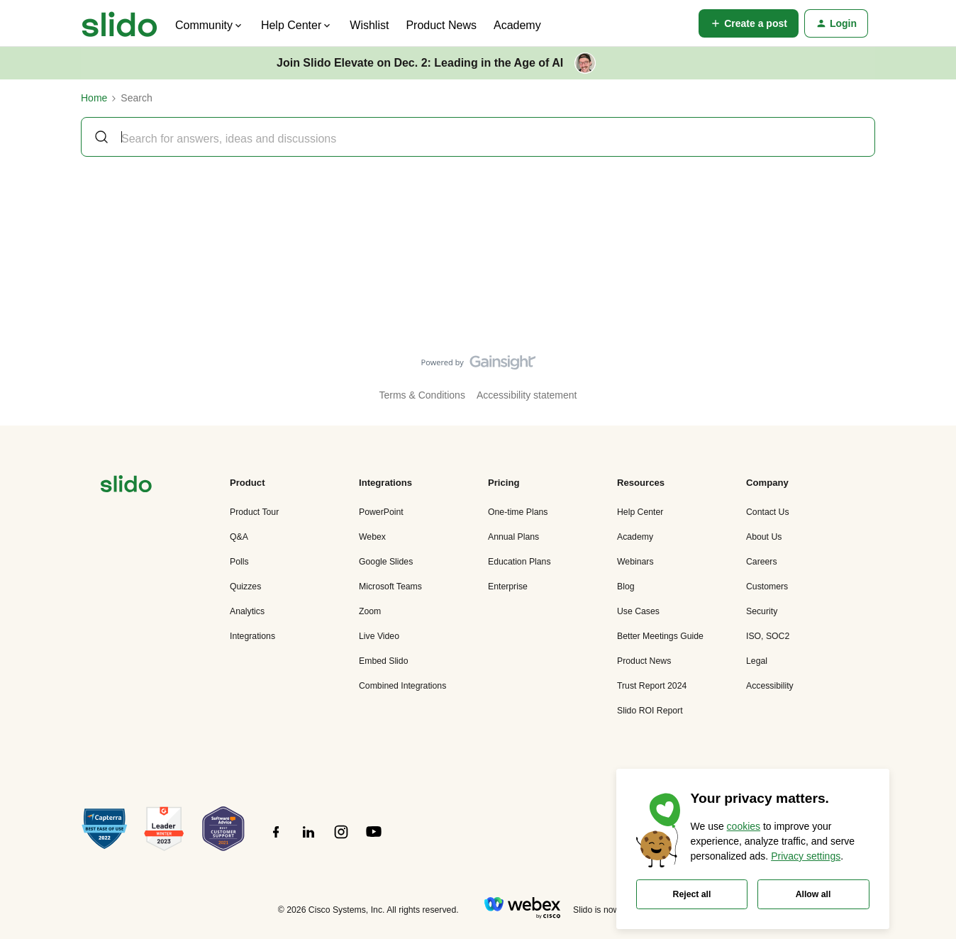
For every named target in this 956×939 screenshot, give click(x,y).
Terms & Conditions (422, 395)
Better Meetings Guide (660, 636)
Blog (626, 586)
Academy (517, 25)
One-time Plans (518, 512)
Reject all (692, 894)
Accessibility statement (527, 395)
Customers (767, 586)
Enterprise (508, 586)
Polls (239, 562)
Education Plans (519, 562)
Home (94, 98)
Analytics (247, 611)
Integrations (252, 636)
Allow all (813, 894)
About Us (764, 537)
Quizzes (245, 586)
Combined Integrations (402, 686)
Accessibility (770, 686)
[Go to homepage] (119, 23)
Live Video (379, 636)
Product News (441, 25)
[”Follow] (276, 839)
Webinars (635, 562)
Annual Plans (513, 537)
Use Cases (638, 611)
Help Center (640, 512)
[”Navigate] (126, 486)
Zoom (370, 611)
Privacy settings (805, 856)
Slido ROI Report (650, 711)
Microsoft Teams (390, 586)
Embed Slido (383, 661)
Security (761, 611)
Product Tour (254, 512)
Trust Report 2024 (652, 686)
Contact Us (767, 512)
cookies (743, 826)
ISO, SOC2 (767, 636)
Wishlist (369, 25)
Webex (372, 537)
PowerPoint (381, 512)
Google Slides (386, 562)
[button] (749, 23)
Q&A (239, 537)
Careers (761, 562)
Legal (756, 661)
